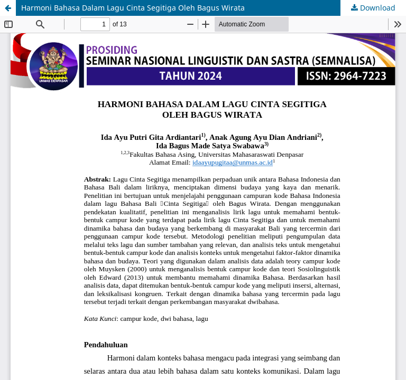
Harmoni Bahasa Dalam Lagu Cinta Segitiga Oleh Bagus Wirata (133, 8)
